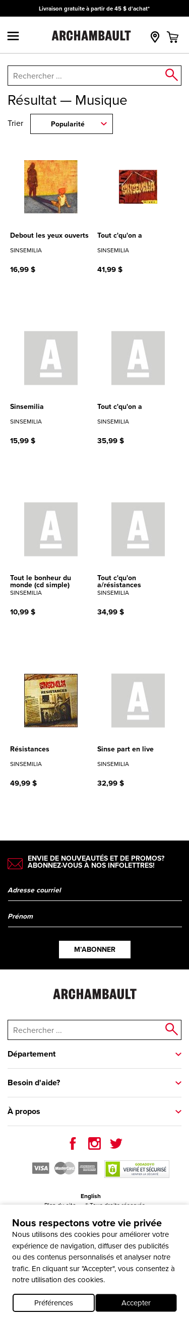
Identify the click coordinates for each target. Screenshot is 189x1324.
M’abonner (94, 949)
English (91, 1196)
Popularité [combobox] (68, 124)
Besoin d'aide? (34, 1082)
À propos (24, 1111)
